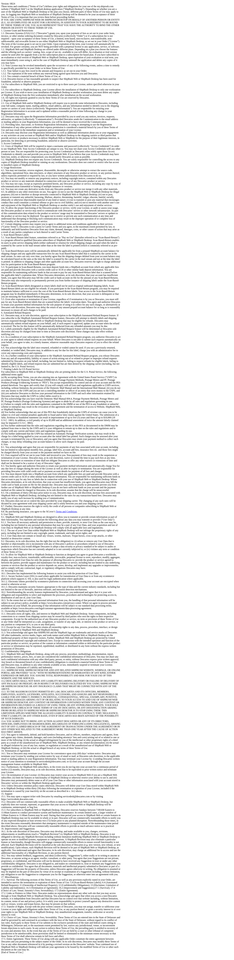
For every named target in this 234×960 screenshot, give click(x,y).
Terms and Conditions (66, 511)
